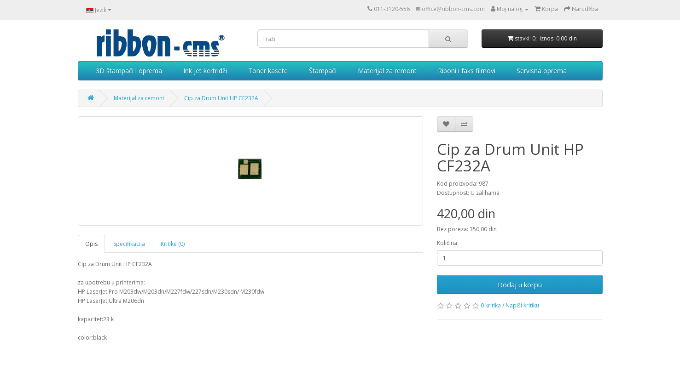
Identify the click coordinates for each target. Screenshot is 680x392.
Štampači (323, 70)
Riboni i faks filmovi (466, 70)
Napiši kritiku (522, 305)
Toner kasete (268, 70)
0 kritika (491, 305)
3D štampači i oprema (129, 70)
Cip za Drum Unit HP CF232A (221, 98)
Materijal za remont (387, 70)
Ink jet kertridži (205, 70)
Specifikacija (129, 244)
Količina (447, 243)
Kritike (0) (173, 244)
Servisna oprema (542, 70)
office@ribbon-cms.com (453, 9)
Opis (91, 244)
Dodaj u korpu (520, 284)
